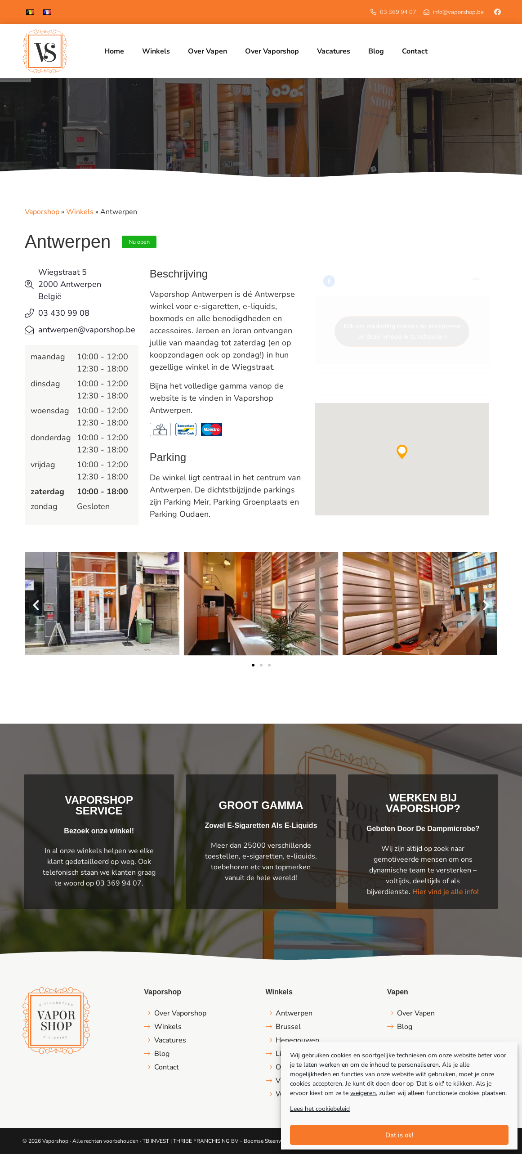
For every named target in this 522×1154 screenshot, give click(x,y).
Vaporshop (42, 212)
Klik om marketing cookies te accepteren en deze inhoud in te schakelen (402, 331)
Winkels (80, 212)
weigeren (363, 1093)
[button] (402, 452)
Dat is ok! (399, 1135)
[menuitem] (30, 12)
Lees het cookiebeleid (320, 1109)
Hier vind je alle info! (445, 892)
